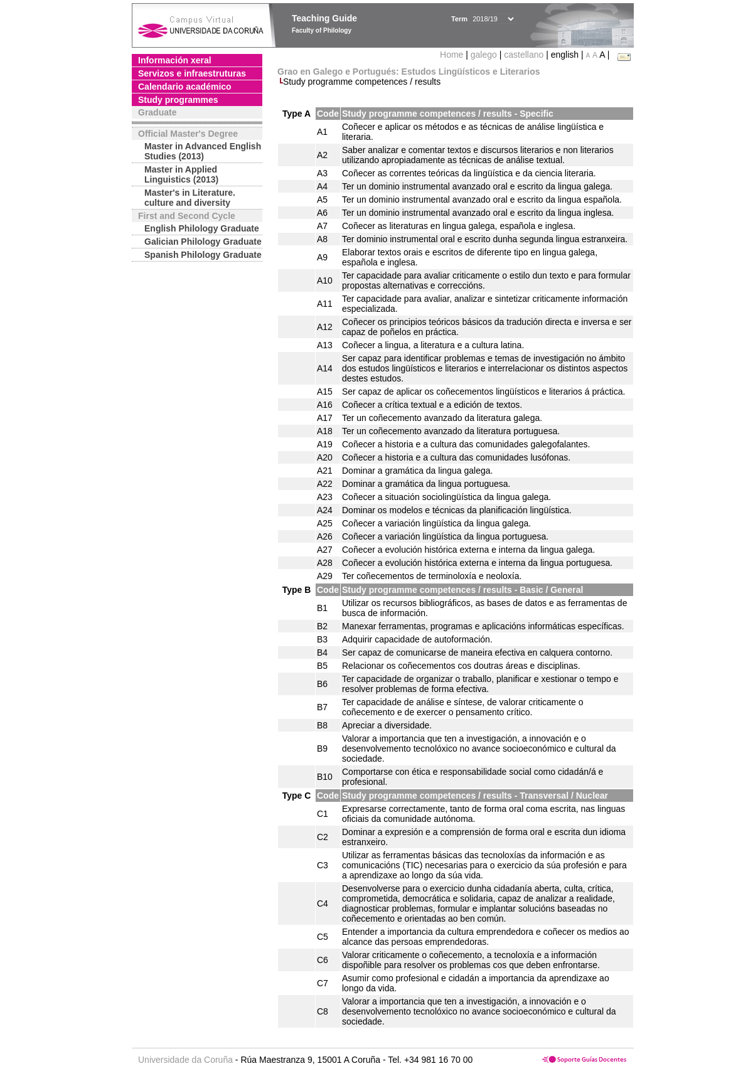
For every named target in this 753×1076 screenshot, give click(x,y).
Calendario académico (185, 87)
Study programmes (178, 100)
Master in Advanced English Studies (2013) (202, 151)
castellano (523, 55)
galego (484, 55)
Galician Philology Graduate (203, 242)
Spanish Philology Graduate (203, 255)
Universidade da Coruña (185, 1060)
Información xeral (174, 60)
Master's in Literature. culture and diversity (189, 198)
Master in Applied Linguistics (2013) (181, 174)
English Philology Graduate (201, 228)
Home (453, 55)
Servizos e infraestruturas (192, 73)
